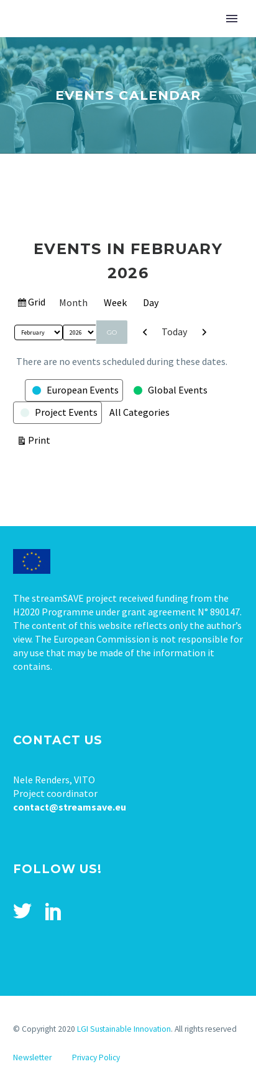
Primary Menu (231, 18)
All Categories (139, 412)
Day (150, 302)
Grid (37, 304)
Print (41, 439)
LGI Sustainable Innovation (124, 1029)
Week (115, 302)
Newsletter (32, 1057)
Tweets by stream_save (62, 992)
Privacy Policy (96, 1057)
